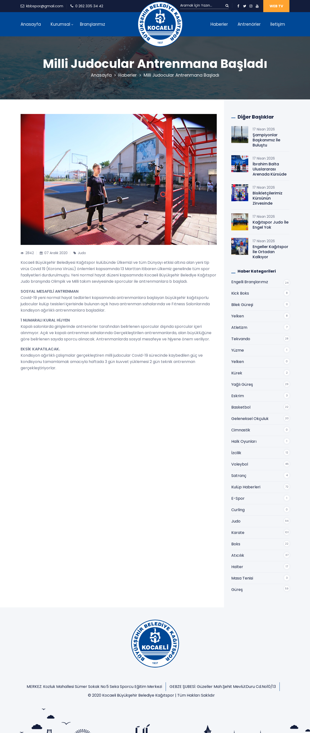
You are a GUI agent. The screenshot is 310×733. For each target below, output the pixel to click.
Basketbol (240, 407)
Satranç (238, 475)
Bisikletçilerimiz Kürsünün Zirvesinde (267, 198)
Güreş (237, 589)
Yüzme (237, 350)
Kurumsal (60, 24)
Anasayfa (31, 24)
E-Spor (238, 498)
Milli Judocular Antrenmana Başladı (181, 75)
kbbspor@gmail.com (44, 5)
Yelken (237, 316)
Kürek (236, 373)
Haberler (219, 24)
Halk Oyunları (243, 441)
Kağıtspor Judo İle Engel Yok (270, 225)
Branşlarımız (92, 24)
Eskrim (237, 396)
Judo (235, 521)
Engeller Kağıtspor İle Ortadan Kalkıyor (270, 251)
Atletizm (239, 327)
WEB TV (276, 6)
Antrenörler (249, 24)
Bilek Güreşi (242, 304)
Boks (235, 544)
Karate (237, 532)
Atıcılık (237, 555)
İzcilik (236, 453)
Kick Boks (240, 293)
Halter (237, 567)
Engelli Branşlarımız (249, 282)
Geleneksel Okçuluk (250, 418)
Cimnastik (240, 430)
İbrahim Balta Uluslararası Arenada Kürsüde (270, 169)
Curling (238, 510)
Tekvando (240, 339)
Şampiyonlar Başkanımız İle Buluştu (266, 140)
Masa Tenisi (242, 578)
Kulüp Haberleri (245, 487)
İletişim (277, 24)
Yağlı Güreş (242, 384)
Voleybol (239, 464)
